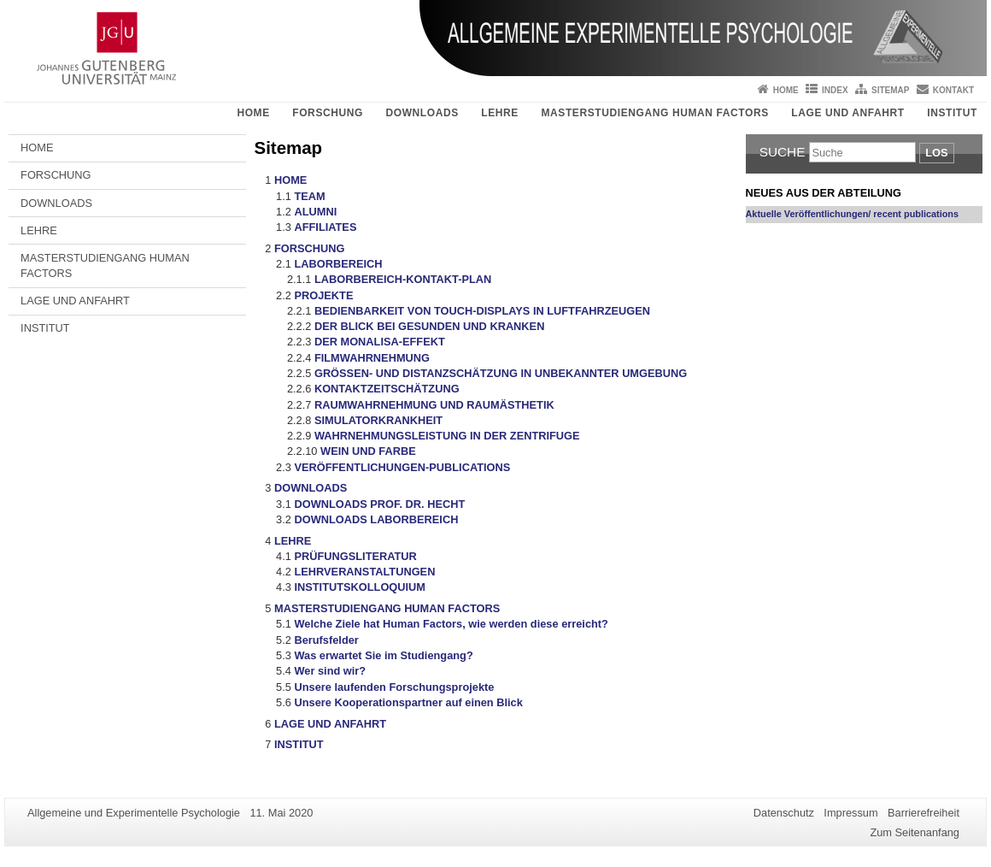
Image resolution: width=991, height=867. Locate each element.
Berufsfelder (326, 640)
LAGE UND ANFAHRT (847, 113)
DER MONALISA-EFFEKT (379, 341)
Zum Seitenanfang (914, 832)
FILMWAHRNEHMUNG (372, 357)
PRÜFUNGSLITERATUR (355, 556)
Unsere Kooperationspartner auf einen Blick (408, 702)
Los (936, 152)
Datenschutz (784, 812)
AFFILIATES (325, 227)
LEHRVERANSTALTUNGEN (364, 571)
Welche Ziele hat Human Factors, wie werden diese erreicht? (450, 623)
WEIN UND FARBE (368, 451)
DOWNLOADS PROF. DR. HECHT (379, 504)
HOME (253, 113)
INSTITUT (952, 113)
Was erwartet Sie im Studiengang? (383, 655)
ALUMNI (315, 211)
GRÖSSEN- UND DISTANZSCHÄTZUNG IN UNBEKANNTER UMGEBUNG (500, 373)
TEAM (309, 196)
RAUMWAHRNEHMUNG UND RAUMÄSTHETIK (434, 404)
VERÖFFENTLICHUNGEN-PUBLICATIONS (402, 467)
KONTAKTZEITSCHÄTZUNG (387, 388)
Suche (782, 151)
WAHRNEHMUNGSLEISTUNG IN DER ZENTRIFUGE (447, 435)
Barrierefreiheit (923, 812)
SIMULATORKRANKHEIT (378, 420)
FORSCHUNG (327, 113)
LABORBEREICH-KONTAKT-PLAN (402, 279)
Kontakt (953, 90)
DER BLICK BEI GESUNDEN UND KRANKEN (429, 326)
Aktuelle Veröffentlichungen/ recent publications (852, 214)
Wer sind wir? (330, 670)
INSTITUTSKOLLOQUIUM (359, 587)
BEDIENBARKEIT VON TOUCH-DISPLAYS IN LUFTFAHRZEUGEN (482, 310)
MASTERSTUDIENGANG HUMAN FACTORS (654, 113)
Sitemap (890, 90)
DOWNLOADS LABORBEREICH (376, 519)
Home (786, 90)
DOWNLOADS (421, 113)
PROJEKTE (323, 295)
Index (835, 90)
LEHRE (500, 113)
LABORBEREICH (338, 263)
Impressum (850, 812)
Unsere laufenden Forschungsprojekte (394, 687)
